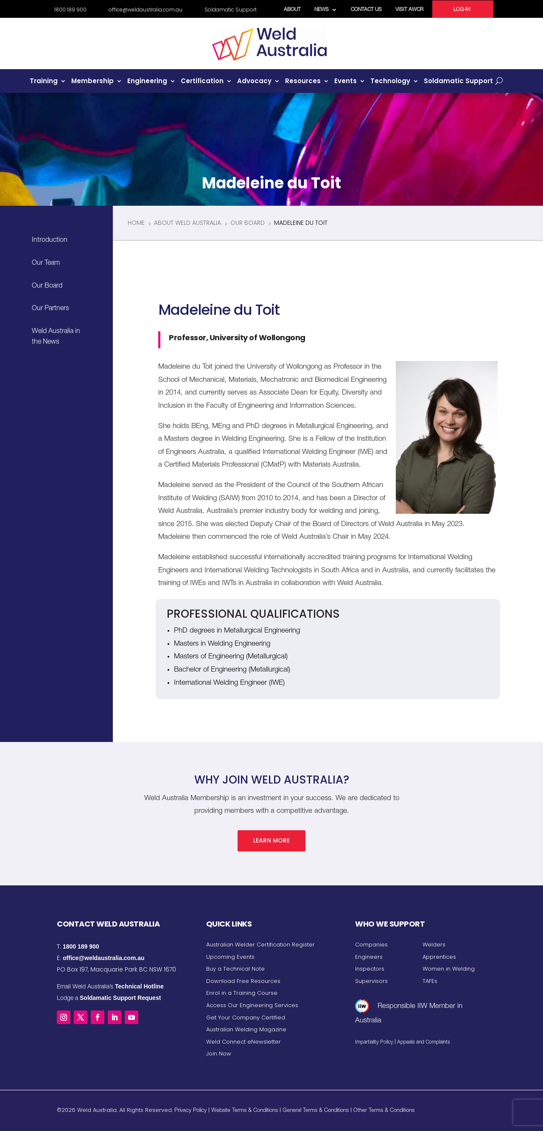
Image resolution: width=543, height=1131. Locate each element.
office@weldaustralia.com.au (145, 10)
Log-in (461, 9)
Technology (390, 81)
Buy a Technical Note (235, 969)
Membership (92, 81)
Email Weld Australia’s (110, 987)
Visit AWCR (409, 9)
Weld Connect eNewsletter (243, 1042)
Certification (202, 81)
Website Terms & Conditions (244, 1111)
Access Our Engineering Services (252, 1005)
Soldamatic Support (230, 10)
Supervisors (371, 981)
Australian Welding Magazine (246, 1029)
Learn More (271, 840)
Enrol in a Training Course (241, 993)
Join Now (218, 1054)
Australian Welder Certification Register (260, 945)
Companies (371, 945)
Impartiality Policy (374, 1042)
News (321, 9)
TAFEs (430, 981)
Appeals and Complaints (423, 1042)
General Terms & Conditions (316, 1111)
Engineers (369, 957)
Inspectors (369, 969)
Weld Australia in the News (56, 337)
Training (44, 81)
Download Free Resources (243, 981)
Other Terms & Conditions (383, 1111)
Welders (434, 945)
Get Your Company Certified (245, 1017)
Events (345, 81)
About (292, 9)
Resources (303, 81)
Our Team (46, 263)
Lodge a (109, 999)
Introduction (49, 240)
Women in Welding (449, 969)
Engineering (147, 81)
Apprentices (439, 957)
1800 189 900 (70, 10)
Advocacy (254, 81)
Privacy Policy (190, 1111)
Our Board (47, 286)
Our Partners (50, 308)
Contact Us (366, 9)
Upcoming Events (230, 957)
